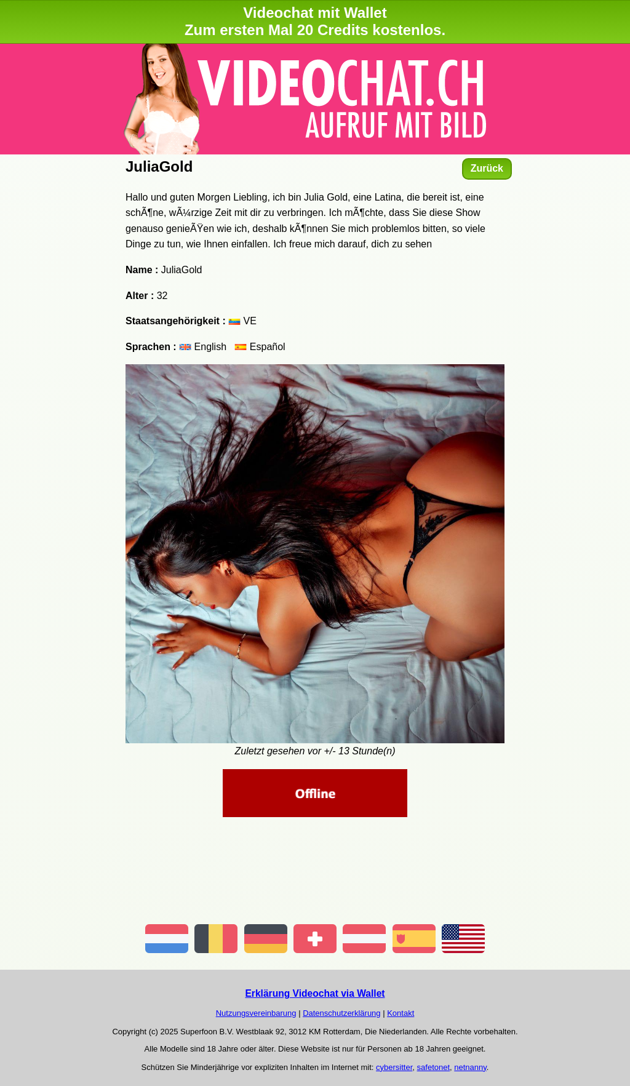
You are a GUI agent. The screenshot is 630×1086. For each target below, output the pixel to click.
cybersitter (394, 1067)
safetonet (433, 1067)
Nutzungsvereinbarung (256, 1013)
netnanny (470, 1067)
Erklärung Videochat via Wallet (315, 993)
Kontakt (400, 1013)
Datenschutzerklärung (341, 1013)
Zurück (487, 168)
